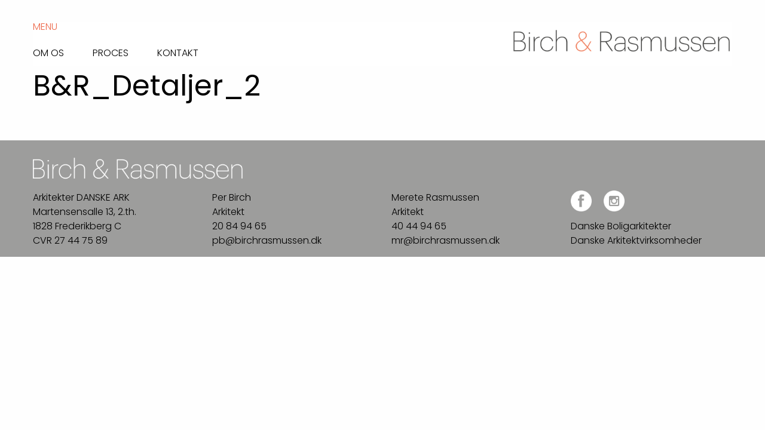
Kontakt (177, 52)
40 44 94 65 (418, 226)
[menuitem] (63, 50)
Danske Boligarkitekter (621, 226)
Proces (110, 52)
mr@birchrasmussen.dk (445, 240)
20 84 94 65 (239, 226)
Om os (48, 52)
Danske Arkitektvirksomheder (636, 240)
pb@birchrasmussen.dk (267, 240)
